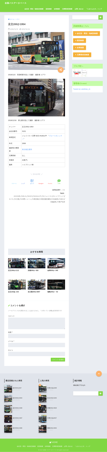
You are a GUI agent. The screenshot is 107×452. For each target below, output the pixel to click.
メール (11, 341)
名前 (10, 332)
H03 (30, 196)
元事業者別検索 (67, 9)
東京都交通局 (27, 149)
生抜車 (55, 199)
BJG (24, 196)
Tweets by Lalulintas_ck (81, 89)
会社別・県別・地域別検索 (87, 33)
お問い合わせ (79, 9)
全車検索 (57, 9)
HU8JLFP (38, 196)
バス (63, 190)
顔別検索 (49, 9)
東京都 (36, 199)
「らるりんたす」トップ (94, 9)
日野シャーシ (26, 199)
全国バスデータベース (17, 3)
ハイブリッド (59, 196)
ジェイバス (48, 196)
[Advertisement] (36, 228)
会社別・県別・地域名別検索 (33, 9)
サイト (10, 350)
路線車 (53, 202)
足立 (62, 199)
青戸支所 (62, 202)
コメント (11, 316)
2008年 (17, 196)
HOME (53, 442)
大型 (17, 199)
